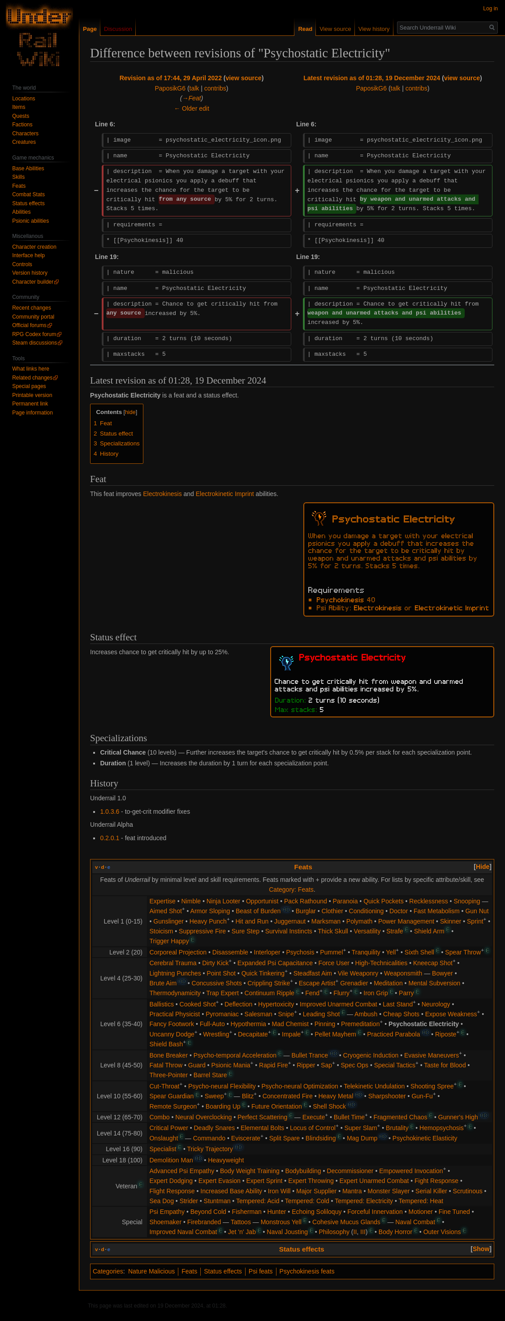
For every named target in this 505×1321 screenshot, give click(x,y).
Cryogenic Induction (371, 1055)
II (355, 1231)
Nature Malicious (151, 1271)
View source (335, 29)
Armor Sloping (210, 911)
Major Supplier (316, 1191)
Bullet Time (349, 1117)
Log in (490, 8)
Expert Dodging (171, 1180)
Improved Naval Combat (183, 1231)
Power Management (406, 921)
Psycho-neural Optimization (300, 1086)
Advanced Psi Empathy (181, 1170)
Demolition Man (171, 1160)
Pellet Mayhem (335, 1034)
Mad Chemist (290, 1023)
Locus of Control (313, 1127)
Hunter (276, 1211)
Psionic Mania (230, 1065)
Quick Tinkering (263, 973)
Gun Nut (476, 911)
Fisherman (247, 1211)
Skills (18, 177)
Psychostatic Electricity (423, 1023)
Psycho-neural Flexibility (222, 1086)
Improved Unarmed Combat (338, 1004)
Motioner (421, 1211)
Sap (326, 1065)
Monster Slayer (388, 1191)
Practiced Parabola (393, 1034)
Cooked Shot (198, 1004)
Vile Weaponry (358, 973)
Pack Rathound (305, 901)
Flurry (341, 993)
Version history (29, 273)
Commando (209, 1138)
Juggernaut (290, 921)
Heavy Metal (335, 1096)
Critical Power (168, 1127)
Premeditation (360, 1023)
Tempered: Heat (421, 1200)
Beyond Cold (208, 1211)
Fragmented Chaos (400, 1117)
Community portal (33, 317)
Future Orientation (276, 1106)
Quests (20, 116)
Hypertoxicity (276, 1004)
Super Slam (360, 1127)
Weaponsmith (403, 973)
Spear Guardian (171, 1096)
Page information (32, 413)
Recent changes (31, 308)
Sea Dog (161, 1200)
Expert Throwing (311, 1180)
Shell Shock (329, 1106)
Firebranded (204, 1222)
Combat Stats (28, 194)
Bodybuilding (303, 1170)
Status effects (301, 1249)
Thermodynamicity (174, 993)
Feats (303, 867)
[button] (483, 867)
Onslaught (163, 1138)
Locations (23, 98)
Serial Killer (431, 1191)
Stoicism (161, 931)
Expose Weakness (451, 1014)
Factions (22, 124)
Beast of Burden (258, 911)
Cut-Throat (164, 1086)
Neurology (436, 1004)
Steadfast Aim (313, 973)
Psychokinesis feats (307, 1271)
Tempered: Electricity (364, 1200)
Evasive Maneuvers (431, 1055)
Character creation (34, 247)
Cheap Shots (401, 1014)
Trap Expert (222, 993)
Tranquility (366, 952)
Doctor (398, 911)
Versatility (367, 931)
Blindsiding (321, 1138)
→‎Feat (191, 98)
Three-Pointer (168, 1075)
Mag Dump (362, 1138)
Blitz (248, 1096)
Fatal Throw (165, 1065)
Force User (334, 963)
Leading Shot (321, 1014)
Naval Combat (415, 1222)
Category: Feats (291, 889)
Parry (406, 993)
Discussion (118, 29)
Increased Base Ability (231, 1191)
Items (18, 107)
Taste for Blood (445, 1065)
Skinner (450, 921)
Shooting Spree (432, 1086)
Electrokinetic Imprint (225, 493)
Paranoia (345, 901)
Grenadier (354, 983)
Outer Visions (442, 1231)
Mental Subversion (434, 983)
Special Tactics (394, 1065)
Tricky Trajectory (210, 1149)
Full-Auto (212, 1023)
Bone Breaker (168, 1055)
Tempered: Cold (307, 1200)
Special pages (29, 386)
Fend (312, 993)
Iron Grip (375, 993)
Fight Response (436, 1180)
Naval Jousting (287, 1231)
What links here (30, 369)
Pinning (325, 1023)
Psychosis (300, 952)
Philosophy (334, 1231)
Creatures (24, 142)
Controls (22, 264)
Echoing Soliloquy (316, 1211)
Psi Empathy (167, 1211)
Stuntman (217, 1200)
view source (243, 78)
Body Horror (395, 1231)
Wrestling (216, 1034)
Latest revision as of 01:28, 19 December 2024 (371, 78)
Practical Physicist (174, 1014)
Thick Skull (333, 931)
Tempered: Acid (258, 1200)
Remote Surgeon (173, 1106)
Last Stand (398, 1004)
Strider (189, 1200)
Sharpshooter (387, 1096)
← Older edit (191, 108)
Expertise (162, 901)
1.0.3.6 (109, 811)
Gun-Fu (421, 1096)
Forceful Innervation (375, 1211)
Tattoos (241, 1222)
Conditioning (366, 911)
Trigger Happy (169, 941)
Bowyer (442, 973)
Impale (291, 1034)
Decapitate (253, 1034)
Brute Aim (163, 983)
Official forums (29, 325)
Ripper (306, 1065)
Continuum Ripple (269, 993)
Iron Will (279, 1191)
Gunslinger (168, 921)
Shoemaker (165, 1222)
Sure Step (245, 931)
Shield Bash (166, 1044)
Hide (482, 866)
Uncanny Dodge (171, 1034)
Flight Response (171, 1191)
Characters (25, 133)
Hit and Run (251, 921)
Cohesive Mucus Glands (346, 1222)
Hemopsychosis (441, 1127)
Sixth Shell (419, 952)
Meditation (388, 983)
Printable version (32, 395)
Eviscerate (245, 1138)
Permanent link (30, 404)
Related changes (32, 378)
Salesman (258, 1014)
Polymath (359, 921)
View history (374, 29)
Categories (108, 1271)
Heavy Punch (208, 921)
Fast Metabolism (437, 911)
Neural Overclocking (203, 1117)
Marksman (326, 921)
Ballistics (161, 1004)
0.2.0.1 (109, 838)
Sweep (214, 1096)
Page (90, 29)
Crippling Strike (268, 983)
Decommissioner (350, 1170)
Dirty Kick (215, 963)
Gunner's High (458, 1117)
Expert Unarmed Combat (374, 1180)
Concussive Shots (217, 983)
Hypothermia (248, 1023)
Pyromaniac (222, 1014)
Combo (159, 1117)
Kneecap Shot (433, 963)
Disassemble (230, 952)
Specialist (162, 1149)
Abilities (21, 212)
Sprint (475, 921)
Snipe (286, 1014)
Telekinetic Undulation (374, 1086)
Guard (197, 1065)
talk (194, 88)
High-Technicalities (381, 963)
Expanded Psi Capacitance (275, 963)
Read (305, 29)
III (363, 1231)
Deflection (238, 1004)
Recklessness (428, 901)
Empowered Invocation (411, 1170)
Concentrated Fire (288, 1096)
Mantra (352, 1191)
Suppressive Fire (202, 931)
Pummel (331, 952)
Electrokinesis (162, 493)
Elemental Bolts (262, 1127)
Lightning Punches (175, 973)
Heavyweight (226, 1160)
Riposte (445, 1034)
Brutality (397, 1127)
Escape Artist (317, 983)
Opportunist (262, 901)
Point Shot (221, 973)
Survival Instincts (288, 931)
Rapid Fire (273, 1065)
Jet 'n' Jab (242, 1231)
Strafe (394, 931)
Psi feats (261, 1271)
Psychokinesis (340, 599)
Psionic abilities (30, 221)
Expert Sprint (264, 1180)
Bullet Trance (309, 1055)
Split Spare (284, 1138)
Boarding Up (223, 1106)
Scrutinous (468, 1191)
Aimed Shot (165, 911)
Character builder (32, 282)
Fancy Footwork (171, 1023)
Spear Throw (463, 952)
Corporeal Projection (178, 952)
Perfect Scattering (262, 1117)
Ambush (365, 1014)
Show (481, 1248)
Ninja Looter (224, 901)
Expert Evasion (220, 1180)
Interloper (267, 952)
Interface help (28, 255)
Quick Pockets (383, 901)
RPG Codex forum (34, 334)
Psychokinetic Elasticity (425, 1138)
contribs (215, 88)
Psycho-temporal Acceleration (235, 1055)
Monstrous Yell (281, 1222)
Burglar (306, 911)
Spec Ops (354, 1065)
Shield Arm (429, 931)
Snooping (466, 901)
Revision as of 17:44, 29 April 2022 (171, 78)
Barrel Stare (210, 1075)
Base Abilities (28, 168)
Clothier (332, 911)
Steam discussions (34, 343)
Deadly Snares (214, 1127)
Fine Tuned (454, 1211)
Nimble (191, 901)
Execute (313, 1117)
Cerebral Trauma (172, 963)
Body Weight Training (250, 1170)
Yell (391, 952)
